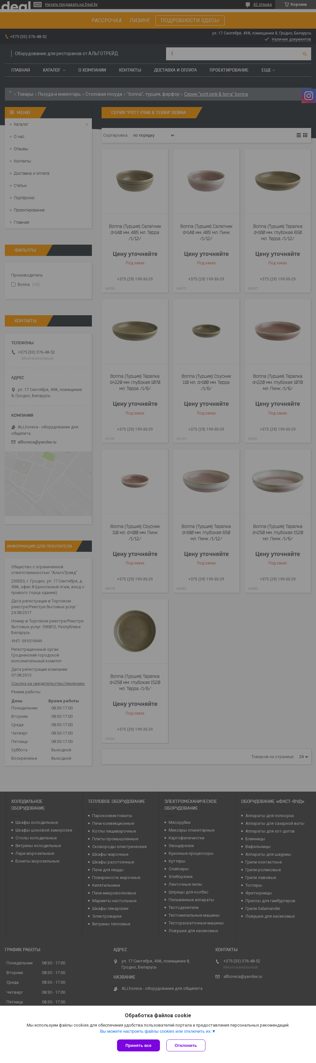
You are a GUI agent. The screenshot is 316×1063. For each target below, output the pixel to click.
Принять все (138, 1045)
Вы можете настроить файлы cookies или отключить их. (156, 1031)
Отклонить (186, 1045)
